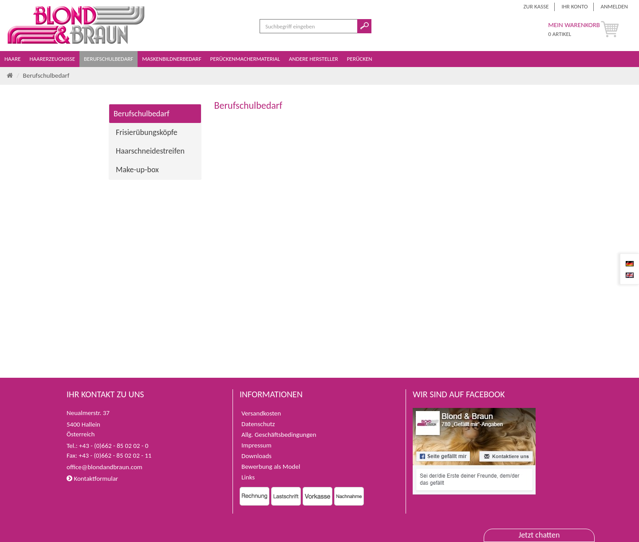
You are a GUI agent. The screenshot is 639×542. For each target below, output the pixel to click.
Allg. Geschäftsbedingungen (278, 435)
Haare (13, 58)
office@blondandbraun (98, 467)
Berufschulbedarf (109, 58)
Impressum (256, 445)
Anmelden (614, 6)
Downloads (256, 456)
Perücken (360, 58)
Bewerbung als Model (270, 467)
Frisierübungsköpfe (147, 132)
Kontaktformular (92, 479)
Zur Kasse (536, 6)
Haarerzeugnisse (53, 58)
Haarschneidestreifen (150, 151)
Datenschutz (258, 424)
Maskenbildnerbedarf (172, 58)
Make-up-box (137, 169)
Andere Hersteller (314, 58)
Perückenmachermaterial (245, 58)
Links (248, 477)
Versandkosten (261, 413)
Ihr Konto (574, 6)
